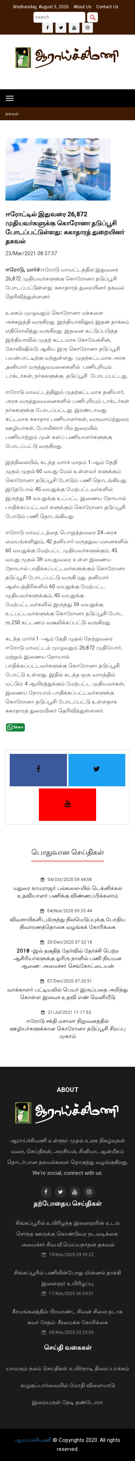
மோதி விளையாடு (92, 1385)
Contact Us (107, 6)
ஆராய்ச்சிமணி (34, 1440)
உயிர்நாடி (81, 1368)
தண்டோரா (89, 1402)
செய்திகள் (55, 1368)
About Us (82, 6)
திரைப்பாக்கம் (112, 1368)
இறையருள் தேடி (53, 1402)
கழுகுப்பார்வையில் (44, 1385)
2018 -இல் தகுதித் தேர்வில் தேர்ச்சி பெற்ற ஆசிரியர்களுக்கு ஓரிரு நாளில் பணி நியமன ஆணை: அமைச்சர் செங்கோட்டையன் (67, 958)
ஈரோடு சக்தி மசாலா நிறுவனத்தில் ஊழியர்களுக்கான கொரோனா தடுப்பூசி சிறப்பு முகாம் (68, 1028)
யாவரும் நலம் (23, 1368)
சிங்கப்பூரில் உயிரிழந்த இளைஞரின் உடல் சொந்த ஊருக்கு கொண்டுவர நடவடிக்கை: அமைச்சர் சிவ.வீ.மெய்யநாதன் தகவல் (67, 1234)
